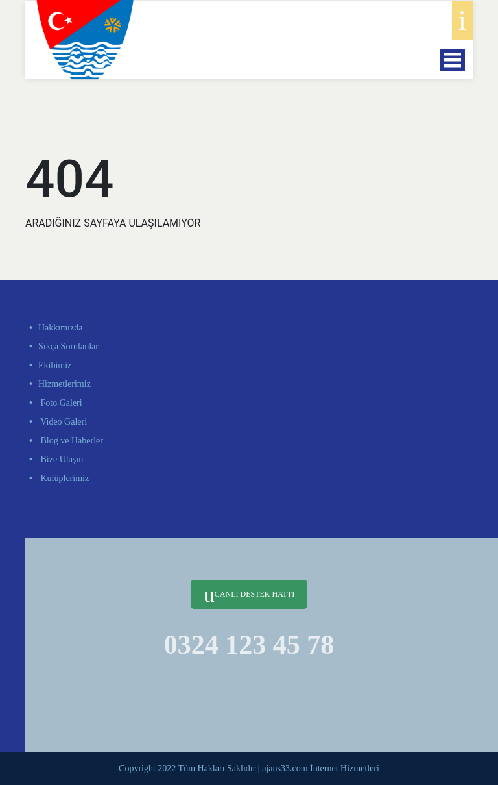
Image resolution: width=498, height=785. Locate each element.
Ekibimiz (54, 365)
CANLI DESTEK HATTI (249, 594)
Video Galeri (62, 422)
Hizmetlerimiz (64, 384)
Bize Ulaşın (60, 459)
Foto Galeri (60, 403)
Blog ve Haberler (70, 440)
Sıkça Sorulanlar (68, 346)
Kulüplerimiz (63, 478)
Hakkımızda (60, 327)
